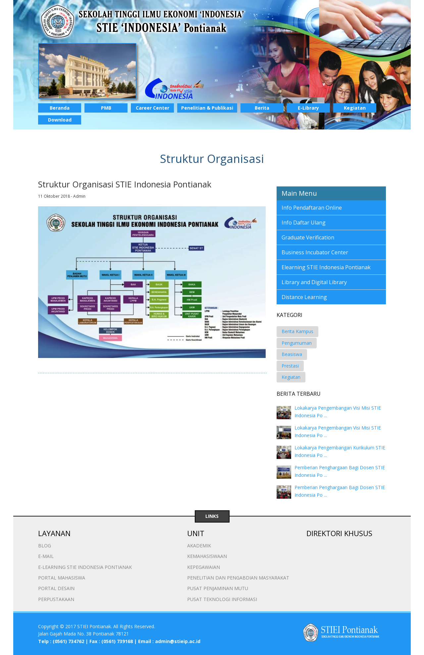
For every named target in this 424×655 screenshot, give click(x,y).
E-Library (308, 108)
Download (60, 120)
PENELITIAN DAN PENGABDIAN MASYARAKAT (238, 578)
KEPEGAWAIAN (203, 567)
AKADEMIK (199, 545)
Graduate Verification (308, 237)
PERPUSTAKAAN (56, 599)
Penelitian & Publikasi (207, 108)
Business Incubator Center (315, 252)
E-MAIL (46, 556)
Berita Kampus (297, 331)
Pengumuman (297, 343)
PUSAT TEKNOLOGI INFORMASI (222, 599)
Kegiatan (355, 108)
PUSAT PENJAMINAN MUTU (217, 588)
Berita (262, 108)
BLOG (44, 545)
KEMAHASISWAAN (207, 556)
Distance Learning (304, 297)
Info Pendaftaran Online (312, 207)
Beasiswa (292, 354)
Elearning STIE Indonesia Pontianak (326, 267)
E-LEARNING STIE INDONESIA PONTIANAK (85, 567)
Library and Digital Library (314, 282)
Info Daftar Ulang (304, 222)
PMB (106, 108)
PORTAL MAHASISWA (61, 578)
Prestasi (290, 366)
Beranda (60, 108)
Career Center (152, 108)
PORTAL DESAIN (56, 588)
